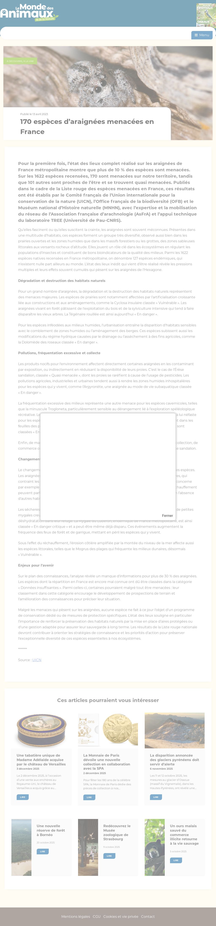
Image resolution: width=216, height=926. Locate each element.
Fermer (167, 515)
